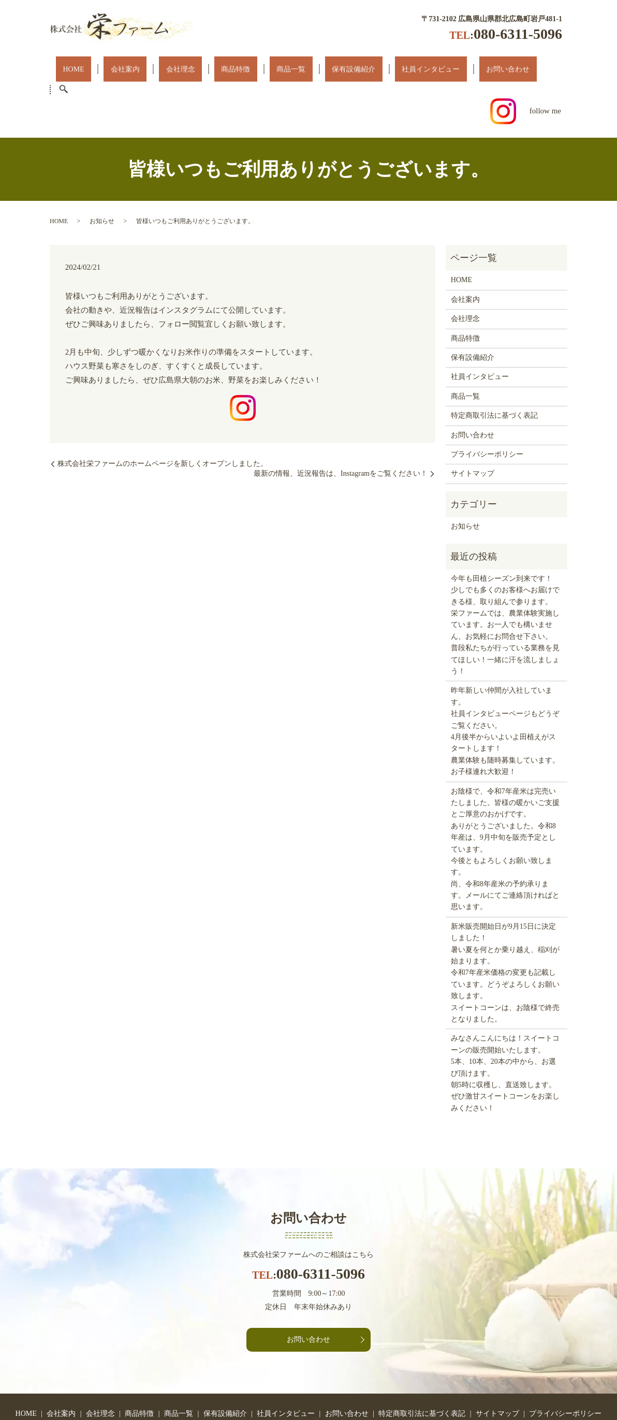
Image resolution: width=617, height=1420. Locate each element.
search (470, 69)
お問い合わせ (426, 69)
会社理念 (154, 69)
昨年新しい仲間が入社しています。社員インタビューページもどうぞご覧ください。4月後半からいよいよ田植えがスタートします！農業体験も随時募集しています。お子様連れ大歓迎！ (505, 689)
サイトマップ (472, 432)
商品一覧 (241, 69)
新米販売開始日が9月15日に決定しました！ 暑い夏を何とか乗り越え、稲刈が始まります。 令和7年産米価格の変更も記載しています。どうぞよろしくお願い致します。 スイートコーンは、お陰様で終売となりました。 (505, 931)
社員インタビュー (360, 69)
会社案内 (111, 69)
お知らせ (102, 179)
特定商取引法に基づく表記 (494, 374)
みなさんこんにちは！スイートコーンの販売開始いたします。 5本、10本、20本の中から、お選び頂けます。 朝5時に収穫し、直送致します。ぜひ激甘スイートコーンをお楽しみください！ (505, 1031)
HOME (72, 69)
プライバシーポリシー (487, 412)
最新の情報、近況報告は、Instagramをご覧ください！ (341, 432)
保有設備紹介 (293, 69)
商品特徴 (198, 69)
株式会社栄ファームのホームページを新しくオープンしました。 (162, 422)
